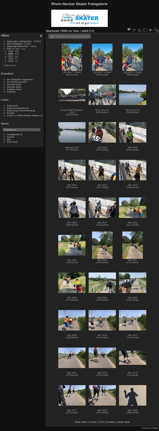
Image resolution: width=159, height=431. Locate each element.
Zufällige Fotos (14, 89)
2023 (10, 53)
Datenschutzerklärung (18, 108)
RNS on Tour (13, 48)
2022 (10, 56)
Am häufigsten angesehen (20, 79)
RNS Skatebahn (15, 43)
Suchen (11, 137)
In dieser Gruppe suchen (72, 36)
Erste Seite (81, 422)
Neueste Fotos (14, 84)
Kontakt (11, 113)
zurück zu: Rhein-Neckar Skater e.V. (25, 115)
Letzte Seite (123, 422)
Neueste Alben (14, 87)
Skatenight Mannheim (18, 46)
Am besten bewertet (17, 82)
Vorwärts (110, 422)
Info (9, 139)
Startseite (52, 30)
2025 (10, 51)
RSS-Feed (12, 142)
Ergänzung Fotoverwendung (21, 110)
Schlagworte (13, 134)
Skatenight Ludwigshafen (19, 41)
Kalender (11, 91)
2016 (10, 61)
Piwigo (155, 428)
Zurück (92, 422)
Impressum (12, 105)
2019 (10, 58)
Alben (5, 35)
